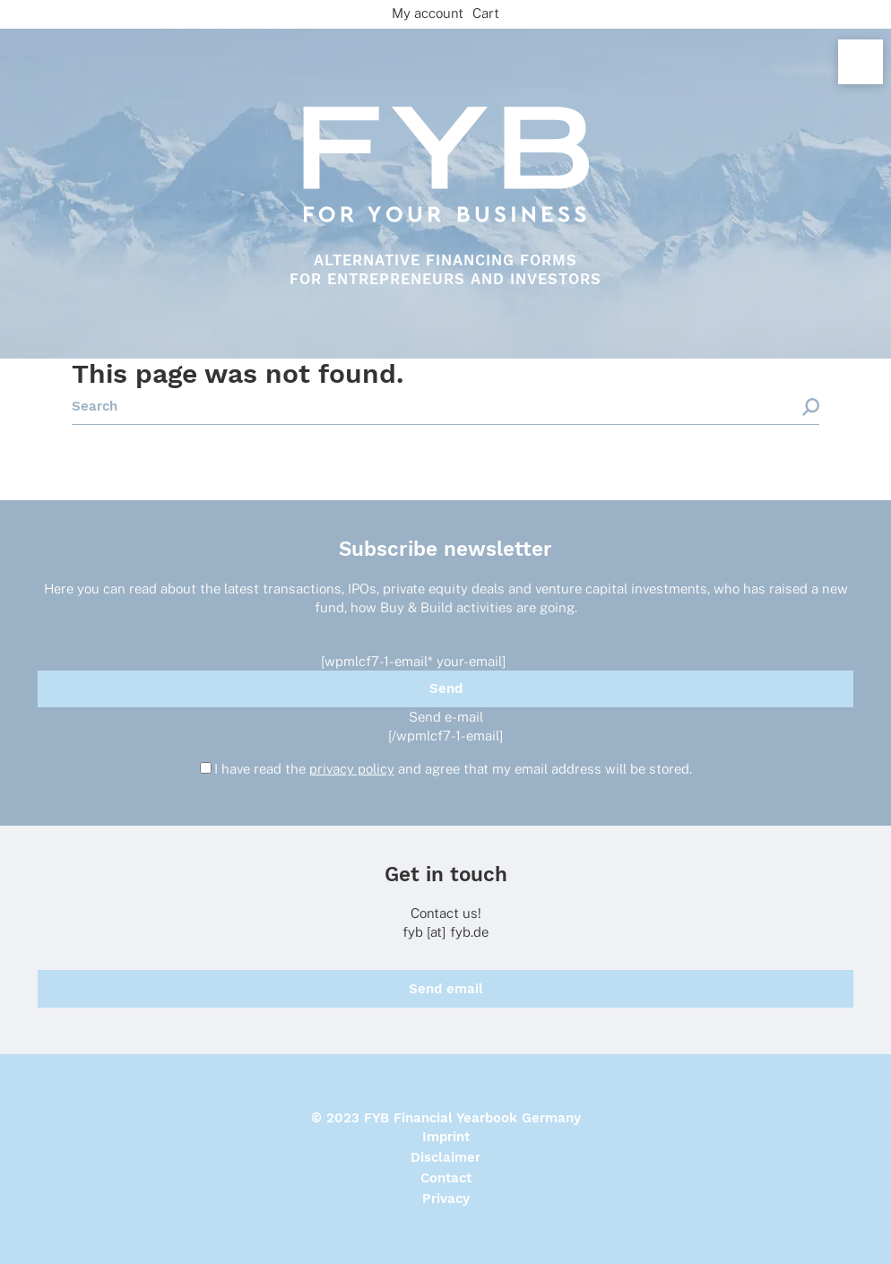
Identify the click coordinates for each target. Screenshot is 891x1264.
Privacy (446, 1198)
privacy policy (351, 768)
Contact (445, 1178)
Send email (446, 989)
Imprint (446, 1137)
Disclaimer (445, 1157)
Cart (485, 13)
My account (427, 13)
